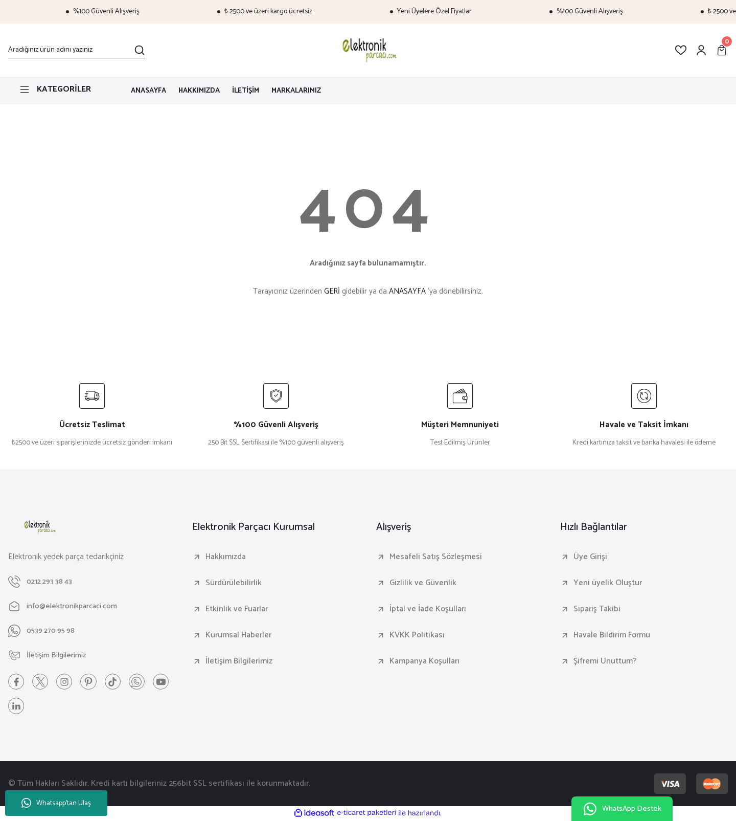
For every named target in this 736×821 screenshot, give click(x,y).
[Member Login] (701, 50)
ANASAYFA (407, 291)
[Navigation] (61, 89)
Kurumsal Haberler (238, 635)
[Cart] (722, 50)
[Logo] (368, 50)
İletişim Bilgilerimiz (238, 661)
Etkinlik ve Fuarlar (236, 609)
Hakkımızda (225, 557)
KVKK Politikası (417, 635)
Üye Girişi (590, 557)
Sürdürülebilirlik (233, 583)
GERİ (332, 291)
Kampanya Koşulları (424, 661)
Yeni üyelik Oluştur (607, 583)
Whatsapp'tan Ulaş (56, 803)
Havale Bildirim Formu (611, 635)
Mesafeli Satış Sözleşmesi (435, 557)
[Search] (76, 50)
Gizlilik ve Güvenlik (422, 583)
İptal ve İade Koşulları (427, 609)
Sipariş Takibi (596, 609)
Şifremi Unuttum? (604, 661)
